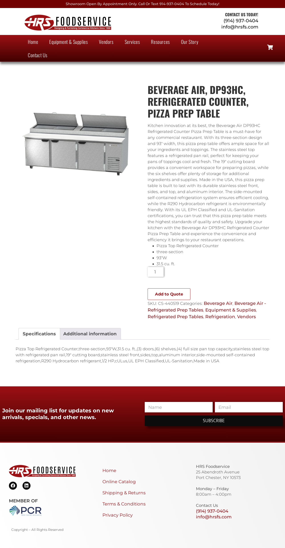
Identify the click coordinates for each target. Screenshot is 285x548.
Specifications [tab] (39, 333)
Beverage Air (218, 303)
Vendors (106, 41)
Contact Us (37, 55)
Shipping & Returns (124, 492)
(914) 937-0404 (241, 20)
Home (33, 41)
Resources (160, 41)
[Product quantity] (156, 272)
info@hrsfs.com (239, 27)
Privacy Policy (117, 515)
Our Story (189, 41)
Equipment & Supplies (68, 41)
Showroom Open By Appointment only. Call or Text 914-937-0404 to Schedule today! (142, 4)
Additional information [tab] (90, 333)
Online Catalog (119, 481)
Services (132, 41)
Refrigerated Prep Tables (175, 316)
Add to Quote (169, 294)
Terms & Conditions (124, 504)
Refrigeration (220, 316)
